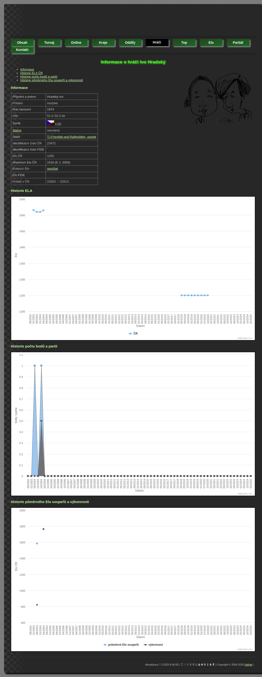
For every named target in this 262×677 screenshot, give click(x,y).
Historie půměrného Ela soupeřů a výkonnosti (51, 80)
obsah (22, 42)
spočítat (52, 168)
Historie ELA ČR (31, 73)
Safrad (248, 664)
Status (16, 130)
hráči (157, 42)
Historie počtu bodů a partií (38, 76)
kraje (103, 42)
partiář (238, 42)
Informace (27, 69)
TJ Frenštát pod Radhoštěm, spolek (71, 137)
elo (211, 42)
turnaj (49, 42)
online (76, 42)
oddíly (130, 42)
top (184, 42)
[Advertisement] (98, 21)
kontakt (22, 50)
